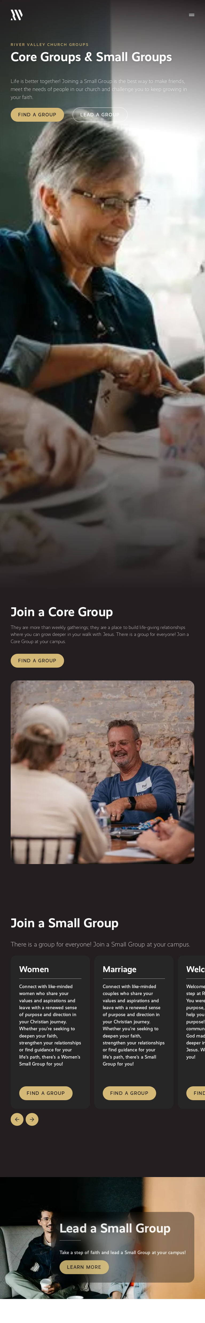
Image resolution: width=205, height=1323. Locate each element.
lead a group (100, 114)
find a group (37, 114)
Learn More (84, 1268)
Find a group (37, 660)
